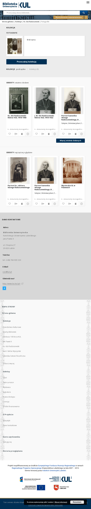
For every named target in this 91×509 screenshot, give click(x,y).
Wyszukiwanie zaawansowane (68, 17)
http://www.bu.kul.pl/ (11, 283)
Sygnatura (7, 392)
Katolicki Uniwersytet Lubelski (54, 470)
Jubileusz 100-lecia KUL (12, 337)
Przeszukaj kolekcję (26, 62)
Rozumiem (77, 502)
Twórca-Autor (8, 382)
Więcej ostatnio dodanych (70, 141)
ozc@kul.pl (7, 272)
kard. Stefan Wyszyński (12, 351)
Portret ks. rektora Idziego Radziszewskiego (19, 186)
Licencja (6, 401)
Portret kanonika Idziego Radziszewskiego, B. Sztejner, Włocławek (70, 118)
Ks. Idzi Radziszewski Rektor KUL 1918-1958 (17, 117)
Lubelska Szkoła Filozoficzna (14, 356)
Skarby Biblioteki (9, 332)
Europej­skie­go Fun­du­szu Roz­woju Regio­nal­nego (56, 466)
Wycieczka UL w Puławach (68, 186)
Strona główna (7, 22)
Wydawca (6, 387)
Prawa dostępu (9, 397)
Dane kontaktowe (10, 425)
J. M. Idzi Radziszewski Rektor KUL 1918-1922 (44, 117)
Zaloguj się (7, 442)
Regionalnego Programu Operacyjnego (27, 468)
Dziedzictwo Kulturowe (12, 327)
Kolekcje (18, 22)
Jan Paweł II (7, 341)
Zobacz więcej (8, 363)
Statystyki (6, 420)
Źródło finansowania (11, 406)
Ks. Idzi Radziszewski (31, 22)
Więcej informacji (61, 502)
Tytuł (5, 377)
